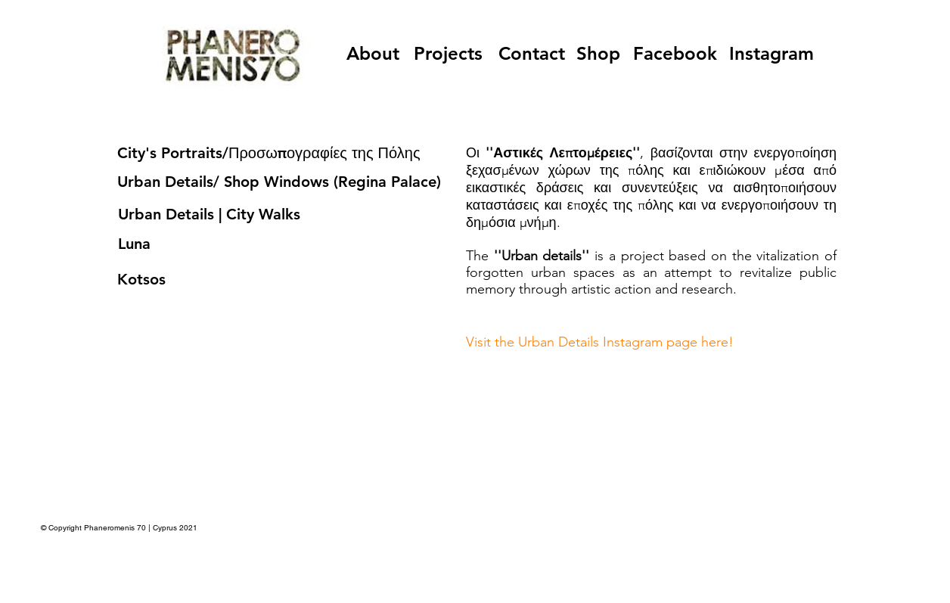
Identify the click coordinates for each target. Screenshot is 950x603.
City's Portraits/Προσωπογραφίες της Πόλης (269, 153)
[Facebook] (675, 53)
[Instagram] (771, 53)
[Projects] (448, 53)
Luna (134, 244)
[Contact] (531, 53)
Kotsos (141, 279)
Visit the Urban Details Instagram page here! (600, 342)
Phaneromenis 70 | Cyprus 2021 (142, 528)
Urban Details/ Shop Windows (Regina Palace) (279, 182)
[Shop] (598, 53)
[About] (372, 53)
